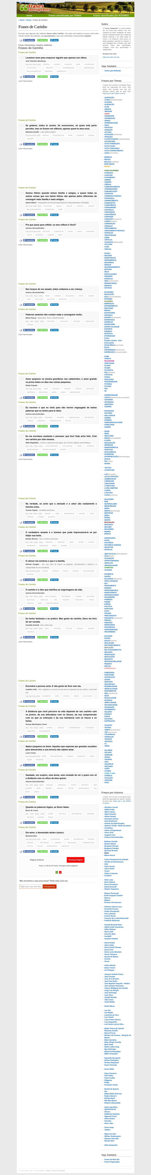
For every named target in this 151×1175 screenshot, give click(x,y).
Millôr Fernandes (111, 1054)
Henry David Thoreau (112, 947)
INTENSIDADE (55, 839)
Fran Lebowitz (109, 914)
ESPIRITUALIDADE (111, 327)
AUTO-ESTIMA (31, 68)
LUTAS (107, 495)
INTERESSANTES (55, 421)
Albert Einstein (110, 814)
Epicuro (107, 898)
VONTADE (108, 780)
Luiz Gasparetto (110, 1022)
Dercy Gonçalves (111, 884)
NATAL (107, 540)
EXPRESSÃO (109, 352)
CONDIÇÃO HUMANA (112, 196)
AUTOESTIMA (109, 141)
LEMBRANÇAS (61, 71)
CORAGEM (108, 217)
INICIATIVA (108, 450)
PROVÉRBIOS (66, 596)
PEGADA (91, 542)
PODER (107, 602)
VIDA (55, 600)
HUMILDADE (109, 425)
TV (105, 744)
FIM (105, 372)
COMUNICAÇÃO (74, 417)
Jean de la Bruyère (111, 979)
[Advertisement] (58, 99)
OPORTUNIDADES (111, 561)
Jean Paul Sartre (110, 981)
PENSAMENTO (110, 586)
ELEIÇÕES (108, 301)
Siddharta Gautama (112, 1114)
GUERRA (108, 407)
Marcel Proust (109, 1033)
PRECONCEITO (110, 616)
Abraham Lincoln (111, 807)
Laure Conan (31, 753)
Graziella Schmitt (32, 625)
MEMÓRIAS (49, 71)
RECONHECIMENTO (112, 645)
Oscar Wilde (109, 1069)
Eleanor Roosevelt (111, 893)
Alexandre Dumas (111, 819)
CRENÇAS (108, 226)
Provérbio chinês (111, 1085)
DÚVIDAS (108, 288)
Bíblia (106, 853)
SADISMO (91, 628)
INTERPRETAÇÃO (111, 457)
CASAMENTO (46, 696)
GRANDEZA (109, 402)
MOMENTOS (81, 756)
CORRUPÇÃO (109, 224)
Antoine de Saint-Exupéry (114, 823)
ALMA (106, 107)
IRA (105, 461)
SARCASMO (109, 675)
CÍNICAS (107, 249)
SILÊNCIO (45, 135)
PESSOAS (66, 600)
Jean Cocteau (109, 977)
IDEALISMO (109, 436)
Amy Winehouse (110, 821)
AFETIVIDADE (44, 843)
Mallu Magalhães (32, 443)
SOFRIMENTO (109, 709)
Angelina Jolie (31, 689)
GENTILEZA (51, 321)
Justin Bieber (109, 1002)
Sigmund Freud (110, 1116)
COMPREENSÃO (74, 728)
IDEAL (106, 433)
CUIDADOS (68, 64)
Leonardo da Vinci (111, 1015)
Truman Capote (32, 510)
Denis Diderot (109, 882)
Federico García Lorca (113, 907)
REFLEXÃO (46, 231)
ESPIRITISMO (109, 324)
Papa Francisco (110, 1073)
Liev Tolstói (108, 1017)
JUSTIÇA (107, 468)
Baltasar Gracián (110, 841)
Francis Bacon (110, 916)
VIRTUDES (108, 766)
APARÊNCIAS (109, 118)
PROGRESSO (109, 627)
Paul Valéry (108, 1075)
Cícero (107, 871)
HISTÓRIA (108, 413)
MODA (106, 515)
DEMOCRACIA (110, 258)
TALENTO (108, 725)
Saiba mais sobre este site (111, 57)
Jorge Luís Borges (111, 990)
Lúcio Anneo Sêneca (112, 1020)
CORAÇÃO (108, 219)
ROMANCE (49, 542)
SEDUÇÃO (76, 321)
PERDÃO (107, 588)
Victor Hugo (109, 1127)
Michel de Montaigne (112, 1051)
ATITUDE (107, 132)
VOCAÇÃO (108, 778)
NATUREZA (108, 543)
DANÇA (107, 253)
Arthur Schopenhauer (112, 830)
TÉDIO (106, 746)
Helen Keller (109, 945)
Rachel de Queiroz (111, 1089)
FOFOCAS (108, 375)
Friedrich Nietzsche (112, 920)
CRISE (106, 237)
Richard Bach (109, 1098)
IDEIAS (107, 438)
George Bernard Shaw (113, 925)
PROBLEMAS (109, 625)
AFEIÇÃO (82, 513)
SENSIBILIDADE (89, 68)
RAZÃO (107, 638)
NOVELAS (108, 550)
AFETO (81, 296)
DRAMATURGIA (110, 283)
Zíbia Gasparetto (110, 1145)
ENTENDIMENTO (44, 731)
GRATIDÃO (108, 404)
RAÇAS (107, 641)
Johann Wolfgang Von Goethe (116, 988)
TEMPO (79, 446)
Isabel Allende (109, 965)
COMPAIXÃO (31, 731)
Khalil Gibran (109, 1006)
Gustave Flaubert (111, 939)
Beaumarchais (31, 836)
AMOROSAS (90, 231)
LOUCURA (108, 493)
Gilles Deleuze (110, 929)
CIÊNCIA (107, 184)
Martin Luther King (111, 1047)
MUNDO (107, 531)
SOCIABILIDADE (110, 705)
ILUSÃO (107, 440)
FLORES (50, 814)
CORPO (107, 221)
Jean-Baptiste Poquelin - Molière (117, 983)
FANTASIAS (57, 628)
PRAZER (107, 613)
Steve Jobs (108, 1123)
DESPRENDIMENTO (112, 267)
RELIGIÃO (108, 652)
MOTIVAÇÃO (109, 522)
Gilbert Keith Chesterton (114, 927)
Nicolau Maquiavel (111, 1063)
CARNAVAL (108, 173)
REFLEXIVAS (43, 392)
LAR (106, 474)
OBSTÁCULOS (110, 554)
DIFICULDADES (110, 274)
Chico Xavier (109, 869)
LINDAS (79, 231)
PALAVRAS (60, 417)
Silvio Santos (109, 1119)
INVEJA (107, 459)
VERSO (107, 757)
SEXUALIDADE (110, 698)
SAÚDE (107, 679)
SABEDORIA (109, 673)
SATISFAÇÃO (109, 677)
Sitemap (48, 1170)
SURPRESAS (43, 545)
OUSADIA (108, 570)
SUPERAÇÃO (109, 721)
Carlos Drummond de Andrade (116, 859)
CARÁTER (108, 175)
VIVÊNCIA (108, 775)
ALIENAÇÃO (109, 104)
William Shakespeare (112, 1136)
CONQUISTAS (109, 203)
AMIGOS (107, 109)
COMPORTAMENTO (52, 603)
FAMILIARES (79, 600)
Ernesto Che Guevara (112, 902)
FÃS (106, 389)
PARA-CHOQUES (51, 596)
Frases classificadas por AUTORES (111, 15)
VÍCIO (106, 782)
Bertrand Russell (111, 851)
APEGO (107, 121)
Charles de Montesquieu (114, 862)
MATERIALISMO (110, 504)
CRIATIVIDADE (110, 235)
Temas (28, 20)
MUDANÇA (108, 525)
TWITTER (30, 846)
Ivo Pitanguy (109, 970)
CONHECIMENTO (111, 200)
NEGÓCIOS (108, 547)
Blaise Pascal (31, 318)
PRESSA (107, 620)
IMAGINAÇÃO (109, 443)
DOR (106, 281)
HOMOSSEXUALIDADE (113, 422)
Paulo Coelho (109, 1078)
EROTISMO (108, 308)
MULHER (107, 527)
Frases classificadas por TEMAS (65, 15)
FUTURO (107, 386)
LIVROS (107, 490)
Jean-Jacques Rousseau (114, 986)
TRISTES (68, 421)
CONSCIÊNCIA (110, 205)
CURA (106, 247)
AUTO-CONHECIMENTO (113, 151)
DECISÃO (108, 256)
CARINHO (57, 64)
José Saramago (110, 993)
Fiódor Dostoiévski (111, 911)
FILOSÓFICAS (49, 209)
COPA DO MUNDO (111, 170)
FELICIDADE (48, 206)
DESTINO (108, 269)
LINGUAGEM (109, 483)
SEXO (47, 628)
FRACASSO (109, 379)
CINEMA (76, 696)
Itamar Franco (109, 968)
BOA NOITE (51, 299)
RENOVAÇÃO (109, 654)
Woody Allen (109, 1141)
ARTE (106, 125)
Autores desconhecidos (35, 228)
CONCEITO (108, 194)
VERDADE (108, 755)
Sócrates (107, 1121)
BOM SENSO (109, 164)
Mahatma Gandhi (32, 132)
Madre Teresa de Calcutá (114, 1028)
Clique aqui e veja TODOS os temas (114, 93)
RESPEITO (49, 68)
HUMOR (107, 427)
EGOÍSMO (108, 299)
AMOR (78, 64)
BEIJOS (107, 159)
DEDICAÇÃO (90, 389)
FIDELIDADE (109, 363)
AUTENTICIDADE (111, 139)
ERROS (107, 310)
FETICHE (69, 628)
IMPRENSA (108, 445)
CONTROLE (109, 210)
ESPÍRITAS (108, 322)
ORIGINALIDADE (111, 565)
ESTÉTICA (108, 334)
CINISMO (107, 182)
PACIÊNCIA (90, 446)
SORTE (107, 716)
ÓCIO (106, 556)
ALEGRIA (91, 296)
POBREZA (108, 599)
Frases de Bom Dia (111, 1159)
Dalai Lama (108, 880)
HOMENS (108, 420)
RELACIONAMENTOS (34, 71)
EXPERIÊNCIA (109, 350)
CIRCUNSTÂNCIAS (56, 756)
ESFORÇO (108, 315)
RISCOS (107, 666)
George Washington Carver (36, 724)
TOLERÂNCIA (89, 728)
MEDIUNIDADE (110, 506)
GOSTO (107, 397)
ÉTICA (106, 338)
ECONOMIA (108, 292)
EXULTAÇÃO (39, 299)
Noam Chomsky (110, 1065)
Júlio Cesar (108, 1000)
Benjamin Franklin (111, 848)
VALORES (108, 750)
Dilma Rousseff (110, 887)
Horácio (107, 959)
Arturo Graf (108, 833)
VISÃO (107, 769)
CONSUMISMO (110, 207)
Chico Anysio (109, 866)
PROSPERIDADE (111, 630)
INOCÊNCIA (39, 235)
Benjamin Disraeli (111, 846)
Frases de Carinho (32, 26)
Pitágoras (108, 1080)
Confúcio (108, 876)
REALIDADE (109, 643)
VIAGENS (108, 759)
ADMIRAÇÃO (31, 545)
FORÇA (107, 377)
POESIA (50, 817)
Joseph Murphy (110, 997)
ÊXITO (106, 347)
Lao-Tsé (107, 1010)
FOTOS (29, 235)
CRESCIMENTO (110, 228)
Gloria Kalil (108, 932)
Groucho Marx (110, 934)
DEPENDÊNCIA (110, 260)
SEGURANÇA (109, 684)
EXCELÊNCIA (109, 345)
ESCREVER (48, 417)
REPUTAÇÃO (109, 657)
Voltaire (107, 1130)
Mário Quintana (110, 1040)
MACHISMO (109, 499)
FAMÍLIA (59, 206)
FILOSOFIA (108, 370)
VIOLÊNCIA (30, 632)
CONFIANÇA (109, 198)
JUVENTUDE (109, 470)
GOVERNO (108, 400)
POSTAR (71, 788)
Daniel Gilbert (31, 203)
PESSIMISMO (109, 597)
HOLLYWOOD (87, 696)
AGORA (29, 760)
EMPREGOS (109, 304)
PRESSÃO (108, 623)
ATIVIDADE (108, 134)
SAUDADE (49, 785)
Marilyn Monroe (32, 539)
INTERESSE (109, 454)
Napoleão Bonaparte (112, 1058)
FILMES (107, 368)
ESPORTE (108, 329)
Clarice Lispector (111, 873)
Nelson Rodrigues (111, 1060)
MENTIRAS (108, 513)
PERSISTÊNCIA (110, 593)
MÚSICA (107, 534)
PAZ (106, 583)
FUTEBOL (108, 384)
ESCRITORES (109, 313)
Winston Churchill (111, 1139)
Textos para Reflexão (112, 71)
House (106, 961)
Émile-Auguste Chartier (113, 895)
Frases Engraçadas (112, 1162)
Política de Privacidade (58, 1170)
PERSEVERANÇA (32, 449)
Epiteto (107, 900)
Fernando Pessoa (111, 909)
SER (106, 693)
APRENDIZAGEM (111, 123)
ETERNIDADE (109, 336)
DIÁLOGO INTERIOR (49, 449)
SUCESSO (108, 719)
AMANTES (61, 542)
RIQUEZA (108, 664)
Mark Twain (108, 1045)
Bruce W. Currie (32, 810)
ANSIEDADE (109, 116)
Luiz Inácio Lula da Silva (114, 1024)
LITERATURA (109, 486)
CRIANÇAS (108, 233)
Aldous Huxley (110, 816)
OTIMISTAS (108, 568)
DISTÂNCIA (85, 785)
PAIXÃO (70, 231)
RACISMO (108, 636)
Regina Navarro (110, 1096)
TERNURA (30, 517)
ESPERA (107, 317)
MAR (106, 501)
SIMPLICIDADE (110, 702)
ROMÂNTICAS (59, 231)
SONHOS (108, 714)
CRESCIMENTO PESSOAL (114, 231)
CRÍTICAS (108, 240)
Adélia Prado (109, 809)
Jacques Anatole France (113, 974)
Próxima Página (76, 860)
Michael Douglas (32, 564)
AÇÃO (106, 153)
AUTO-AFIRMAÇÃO (112, 144)
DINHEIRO (108, 276)
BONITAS (58, 843)
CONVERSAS (109, 212)
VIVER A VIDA (109, 773)
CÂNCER (45, 571)
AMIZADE (69, 206)
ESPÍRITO (108, 331)
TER (106, 732)
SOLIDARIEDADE (88, 571)
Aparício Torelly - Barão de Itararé (117, 826)
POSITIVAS (108, 609)
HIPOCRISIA (109, 411)
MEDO (106, 508)
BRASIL (107, 166)
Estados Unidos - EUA (113, 340)
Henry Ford (108, 950)
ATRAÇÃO (108, 137)
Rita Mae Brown (110, 1100)
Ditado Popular (31, 385)
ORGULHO (108, 563)
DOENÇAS (55, 571)
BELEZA (107, 162)
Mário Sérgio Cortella (112, 1042)
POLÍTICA (108, 606)
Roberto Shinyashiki (112, 1103)
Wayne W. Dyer (110, 1134)
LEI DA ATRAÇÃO (111, 476)
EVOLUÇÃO (109, 343)
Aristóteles (108, 828)
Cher (106, 864)
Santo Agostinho (110, 1107)
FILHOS (107, 365)
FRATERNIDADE (110, 382)
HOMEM (107, 418)
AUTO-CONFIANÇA (51, 446)
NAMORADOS (109, 538)
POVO (106, 611)
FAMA (106, 356)
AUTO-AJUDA (109, 146)
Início (29, 15)
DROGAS (108, 286)
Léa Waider (108, 1013)
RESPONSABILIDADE (113, 661)
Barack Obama (110, 844)
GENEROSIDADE (111, 395)
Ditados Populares (111, 889)
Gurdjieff (107, 936)
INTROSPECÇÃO (58, 135)
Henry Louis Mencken (113, 952)
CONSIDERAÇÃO (68, 68)
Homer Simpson (110, 954)
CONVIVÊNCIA (110, 214)
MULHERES (109, 529)
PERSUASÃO (90, 321)
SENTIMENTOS (89, 417)
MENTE (107, 511)
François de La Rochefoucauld (116, 918)
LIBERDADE (109, 481)
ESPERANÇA (109, 320)
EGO (106, 297)
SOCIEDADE (109, 707)
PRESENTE (40, 760)
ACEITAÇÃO (109, 98)
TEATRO (107, 727)
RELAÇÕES (90, 596)
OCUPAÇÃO (109, 558)
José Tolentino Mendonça (36, 61)
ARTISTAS (30, 574)
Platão (106, 1082)
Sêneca (107, 1112)
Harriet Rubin (109, 943)
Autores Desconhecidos (35, 593)
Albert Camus (109, 812)
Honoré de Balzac (111, 957)
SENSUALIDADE (110, 689)
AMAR (29, 299)
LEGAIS (54, 392)
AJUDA (107, 100)
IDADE (107, 431)
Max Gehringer (110, 1049)
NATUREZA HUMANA (112, 545)
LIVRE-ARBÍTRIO (111, 488)
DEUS (106, 272)
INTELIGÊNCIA (110, 452)
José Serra (108, 995)
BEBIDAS (108, 157)
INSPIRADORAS (75, 392)
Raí (105, 1091)
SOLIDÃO (108, 712)
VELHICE (108, 752)
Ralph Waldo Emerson (113, 1094)
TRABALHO (109, 737)
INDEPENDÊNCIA (111, 447)
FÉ (105, 391)
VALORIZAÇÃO (89, 64)
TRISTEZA (108, 741)
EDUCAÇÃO (64, 321)
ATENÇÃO (46, 64)
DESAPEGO (109, 262)
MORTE (107, 520)
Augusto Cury (109, 835)
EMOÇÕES (90, 814)
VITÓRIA (107, 771)
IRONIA (107, 463)
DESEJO (107, 265)
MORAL (107, 518)
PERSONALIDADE (111, 595)
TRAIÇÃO (108, 739)
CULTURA (108, 244)
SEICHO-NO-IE (110, 1109)
